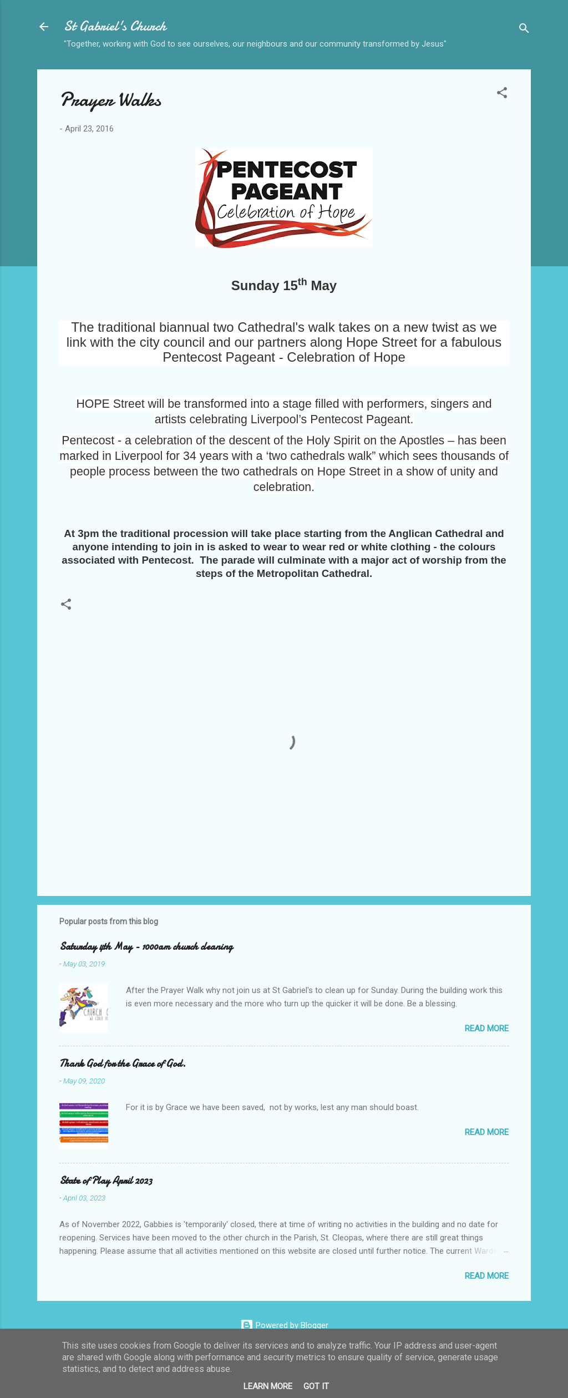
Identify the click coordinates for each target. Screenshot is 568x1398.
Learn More (268, 1386)
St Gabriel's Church (115, 26)
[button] (502, 94)
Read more (487, 1029)
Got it (316, 1386)
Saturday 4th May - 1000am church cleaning (145, 947)
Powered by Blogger (284, 1325)
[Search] (524, 30)
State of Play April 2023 (105, 1181)
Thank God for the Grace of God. (122, 1064)
